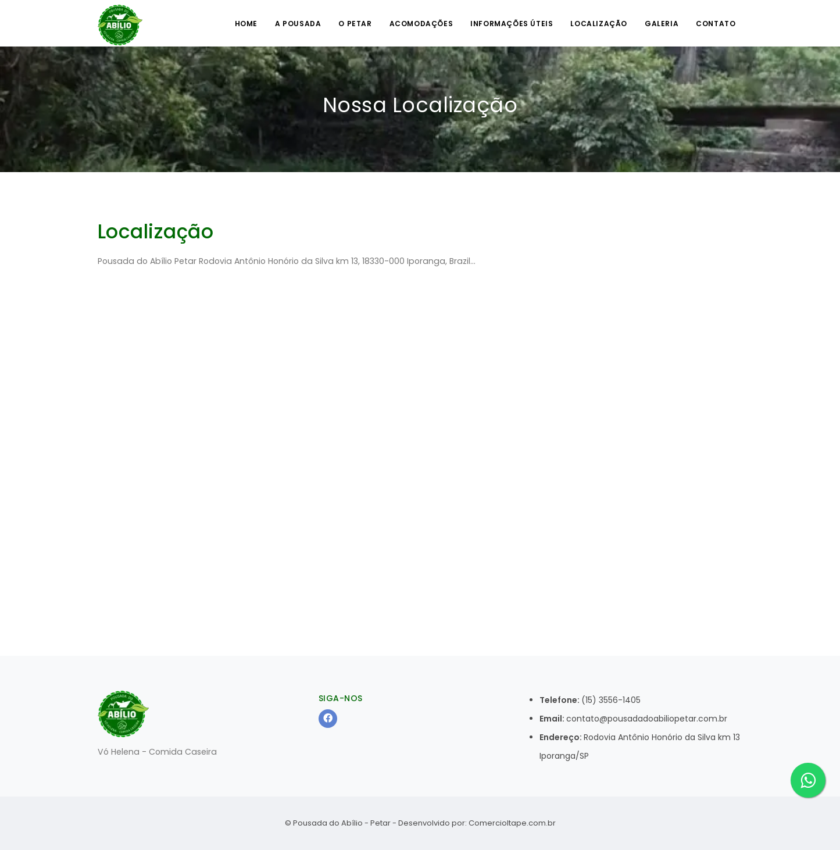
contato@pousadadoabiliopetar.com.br (646, 718)
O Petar (354, 23)
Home (246, 23)
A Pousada (298, 23)
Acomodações (421, 23)
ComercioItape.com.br (512, 822)
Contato (715, 23)
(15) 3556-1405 (611, 700)
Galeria (661, 23)
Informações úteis (511, 23)
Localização (598, 23)
